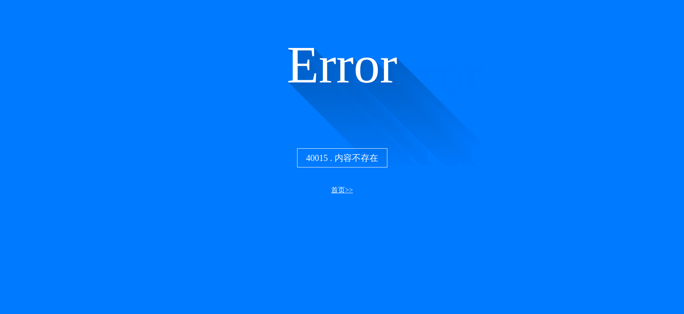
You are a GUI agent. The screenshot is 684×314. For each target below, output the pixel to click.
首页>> (342, 190)
